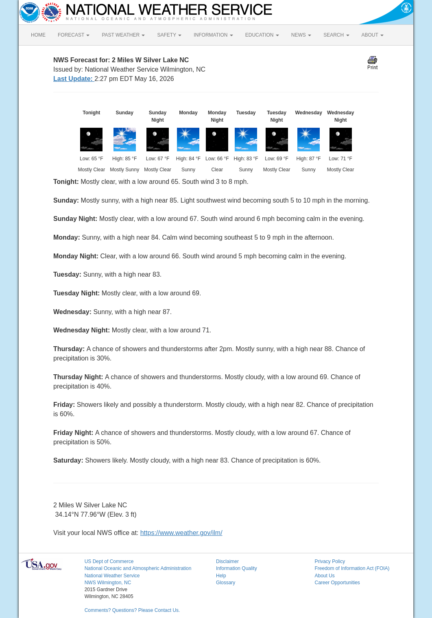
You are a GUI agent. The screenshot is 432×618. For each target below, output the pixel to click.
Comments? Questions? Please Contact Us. (132, 610)
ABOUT (373, 35)
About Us (324, 576)
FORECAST (73, 35)
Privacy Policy (329, 561)
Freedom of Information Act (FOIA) (351, 568)
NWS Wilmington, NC (108, 582)
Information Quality (236, 568)
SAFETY (169, 35)
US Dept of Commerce (109, 561)
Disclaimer (227, 561)
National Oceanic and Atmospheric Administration (138, 568)
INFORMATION (213, 35)
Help (221, 576)
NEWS (301, 35)
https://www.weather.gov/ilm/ (181, 532)
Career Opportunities (337, 582)
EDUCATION (262, 35)
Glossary (225, 582)
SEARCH (336, 35)
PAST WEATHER (123, 35)
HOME (38, 35)
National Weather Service (112, 576)
